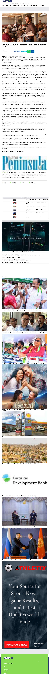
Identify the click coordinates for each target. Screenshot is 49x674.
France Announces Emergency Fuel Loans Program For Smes (19, 437)
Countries (35, 5)
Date (4, 50)
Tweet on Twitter (23, 51)
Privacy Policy (6, 670)
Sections (41, 5)
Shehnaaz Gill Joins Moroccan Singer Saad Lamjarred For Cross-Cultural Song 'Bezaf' (23, 410)
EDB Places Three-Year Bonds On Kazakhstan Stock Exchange (19, 495)
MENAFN (4, 56)
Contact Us (5, 672)
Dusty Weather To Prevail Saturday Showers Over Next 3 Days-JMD (20, 463)
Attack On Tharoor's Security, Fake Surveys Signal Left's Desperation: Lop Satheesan (22, 310)
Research (29, 5)
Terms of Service (6, 669)
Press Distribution (14, 5)
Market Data (22, 5)
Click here (10, 663)
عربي (26, 3)
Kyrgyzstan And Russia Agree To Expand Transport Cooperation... (37, 212)
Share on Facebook (17, 51)
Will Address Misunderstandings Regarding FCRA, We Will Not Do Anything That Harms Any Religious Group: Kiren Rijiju (24, 332)
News (7, 5)
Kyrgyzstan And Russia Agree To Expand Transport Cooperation (19, 559)
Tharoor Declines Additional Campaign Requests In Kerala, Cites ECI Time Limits (24, 363)
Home (3, 5)
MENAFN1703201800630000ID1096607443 (13, 151)
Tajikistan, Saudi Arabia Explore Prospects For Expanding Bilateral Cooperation (23, 527)
